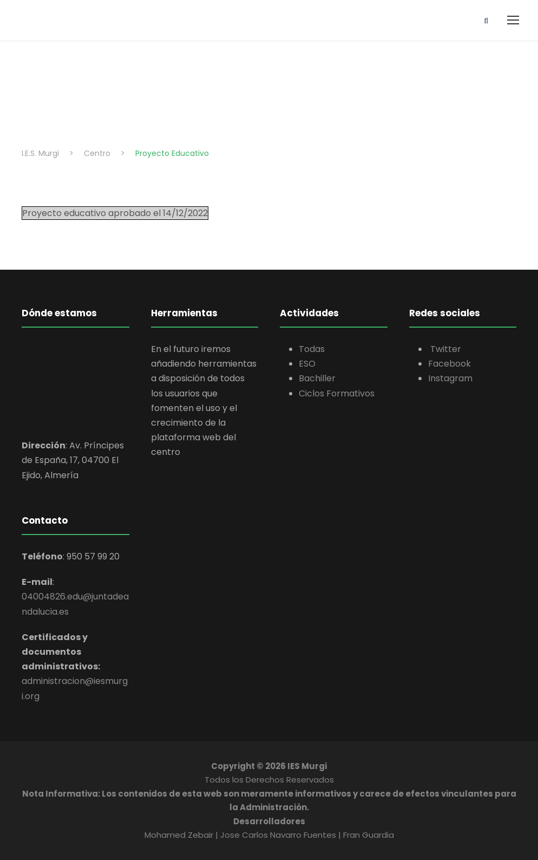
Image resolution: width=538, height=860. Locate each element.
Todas (312, 349)
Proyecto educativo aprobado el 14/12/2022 (115, 213)
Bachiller (317, 378)
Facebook (449, 363)
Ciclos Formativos (337, 393)
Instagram (450, 378)
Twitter (444, 349)
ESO (307, 363)
